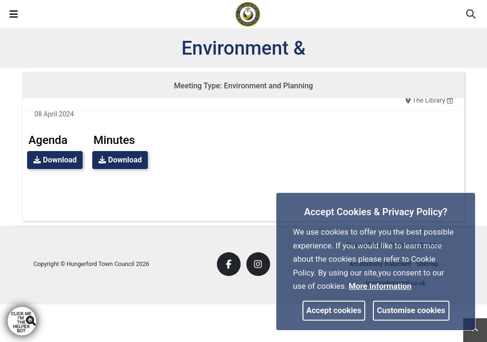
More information (380, 286)
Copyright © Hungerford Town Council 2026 (91, 263)
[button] (471, 15)
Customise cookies (411, 310)
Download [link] (55, 159)
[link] (248, 14)
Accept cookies (333, 310)
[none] (450, 100)
